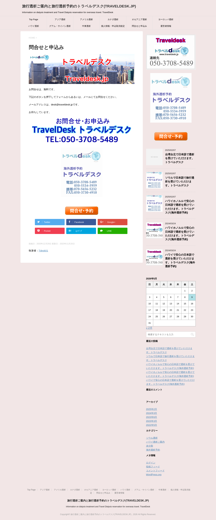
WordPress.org (153, 474)
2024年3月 (151, 413)
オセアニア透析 (139, 19)
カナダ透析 (113, 19)
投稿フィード (153, 466)
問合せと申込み (139, 26)
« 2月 (149, 328)
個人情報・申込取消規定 (113, 26)
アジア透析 (60, 19)
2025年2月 (151, 409)
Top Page (33, 19)
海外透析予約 (153, 449)
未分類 (149, 445)
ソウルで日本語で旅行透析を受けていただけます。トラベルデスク (179, 181)
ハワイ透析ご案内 (155, 442)
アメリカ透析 (86, 19)
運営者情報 (165, 26)
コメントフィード (155, 470)
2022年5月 (151, 425)
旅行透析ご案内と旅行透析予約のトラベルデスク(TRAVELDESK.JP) (79, 6)
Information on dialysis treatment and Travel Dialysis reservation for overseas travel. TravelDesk (108, 506)
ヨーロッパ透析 (165, 19)
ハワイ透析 (33, 26)
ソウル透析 (152, 438)
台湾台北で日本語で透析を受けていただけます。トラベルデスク (179, 158)
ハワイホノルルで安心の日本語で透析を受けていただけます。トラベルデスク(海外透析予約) (179, 233)
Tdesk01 (43, 250)
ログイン (150, 462)
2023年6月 (151, 417)
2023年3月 (151, 421)
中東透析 (86, 26)
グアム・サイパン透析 (60, 26)
